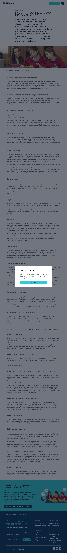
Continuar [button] (33, 282)
